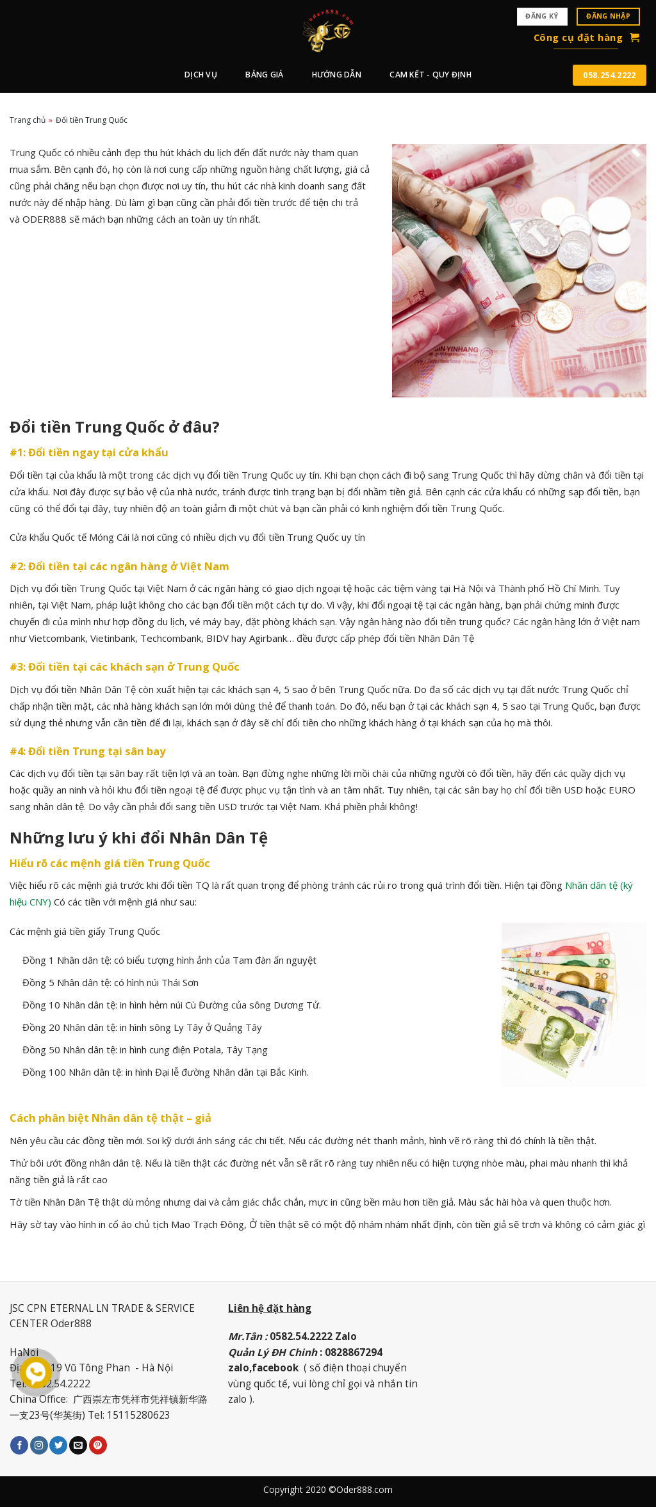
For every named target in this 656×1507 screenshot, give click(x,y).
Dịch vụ (200, 74)
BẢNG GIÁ (264, 74)
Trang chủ (27, 120)
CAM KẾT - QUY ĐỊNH (430, 74)
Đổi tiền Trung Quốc (91, 120)
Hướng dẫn (336, 74)
